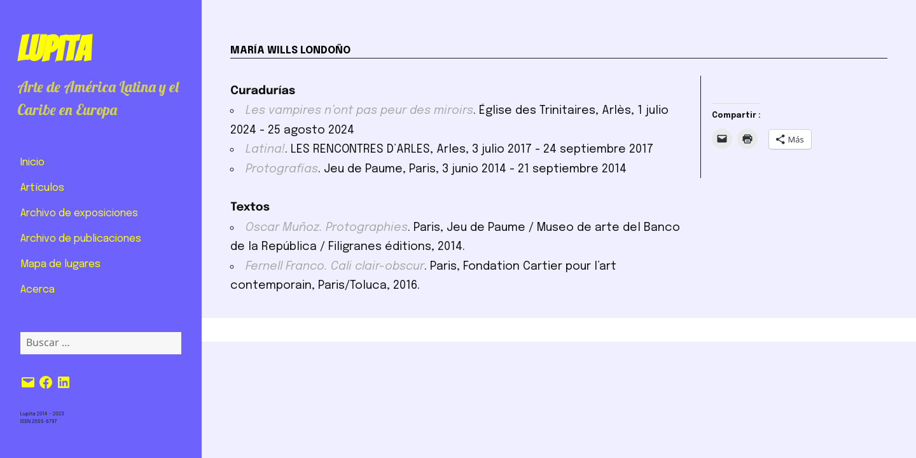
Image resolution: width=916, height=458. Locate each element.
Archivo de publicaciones (80, 238)
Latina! (265, 149)
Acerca (37, 289)
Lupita (53, 49)
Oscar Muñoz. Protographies (327, 227)
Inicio (32, 162)
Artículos (42, 188)
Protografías (282, 169)
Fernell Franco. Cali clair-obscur (335, 266)
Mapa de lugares (60, 264)
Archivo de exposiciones (79, 213)
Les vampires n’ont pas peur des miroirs (359, 110)
